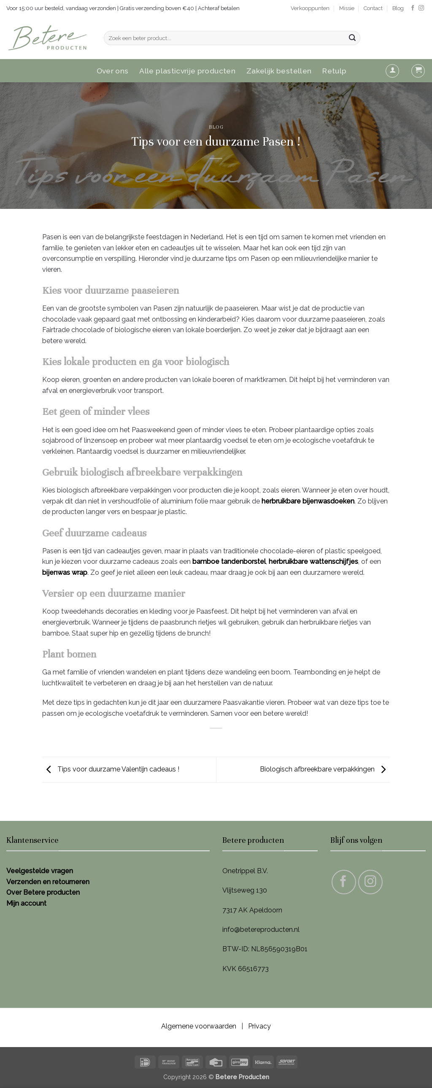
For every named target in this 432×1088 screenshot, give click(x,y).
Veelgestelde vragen (39, 871)
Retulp (334, 70)
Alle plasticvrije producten (187, 70)
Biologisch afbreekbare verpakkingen (325, 769)
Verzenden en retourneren (47, 882)
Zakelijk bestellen (278, 70)
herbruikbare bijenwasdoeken (308, 501)
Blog (398, 8)
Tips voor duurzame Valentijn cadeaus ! (110, 769)
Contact (373, 8)
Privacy (259, 1026)
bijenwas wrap (64, 572)
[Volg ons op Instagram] (421, 8)
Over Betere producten (43, 892)
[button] (392, 71)
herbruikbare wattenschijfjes (313, 562)
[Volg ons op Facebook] (413, 8)
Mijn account (26, 903)
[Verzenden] (352, 38)
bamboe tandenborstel (229, 562)
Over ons (113, 70)
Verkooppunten (310, 8)
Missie (346, 8)
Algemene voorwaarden (198, 1026)
